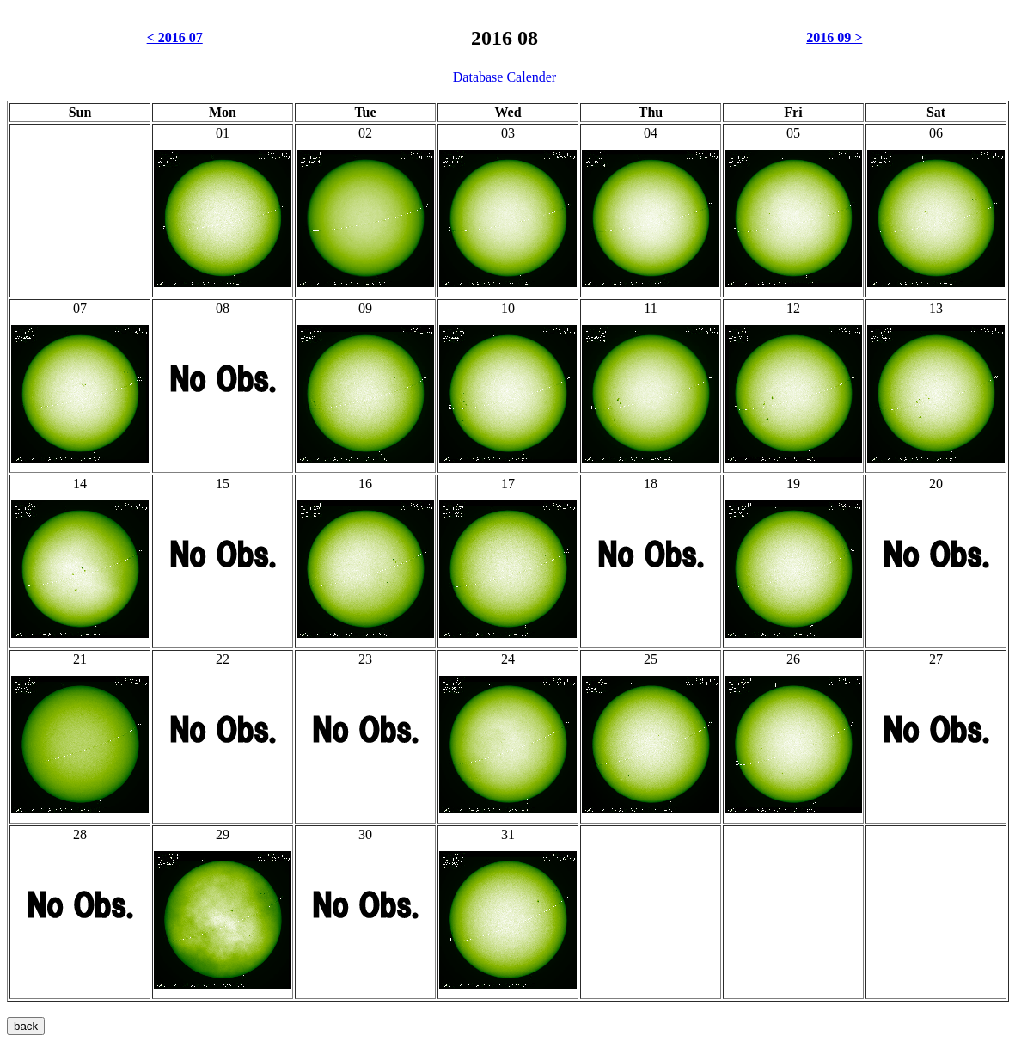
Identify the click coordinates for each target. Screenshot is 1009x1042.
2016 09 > (834, 37)
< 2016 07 (175, 37)
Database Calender (504, 77)
